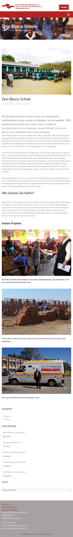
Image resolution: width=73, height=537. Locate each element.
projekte (26, 104)
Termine (7, 419)
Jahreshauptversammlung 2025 (14, 462)
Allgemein (7, 416)
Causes (11, 30)
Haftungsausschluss (9, 507)
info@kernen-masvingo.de (17, 525)
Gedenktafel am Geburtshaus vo (15, 472)
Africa (19, 104)
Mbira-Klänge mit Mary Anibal (14, 432)
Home (4, 30)
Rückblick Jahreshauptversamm (14, 452)
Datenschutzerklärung (10, 510)
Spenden (63, 7)
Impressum (6, 504)
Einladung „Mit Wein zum (12, 442)
